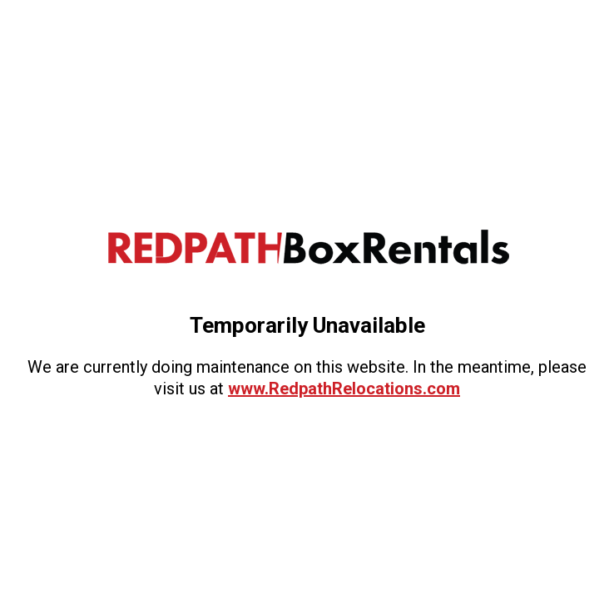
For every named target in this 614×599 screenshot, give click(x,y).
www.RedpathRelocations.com (344, 389)
